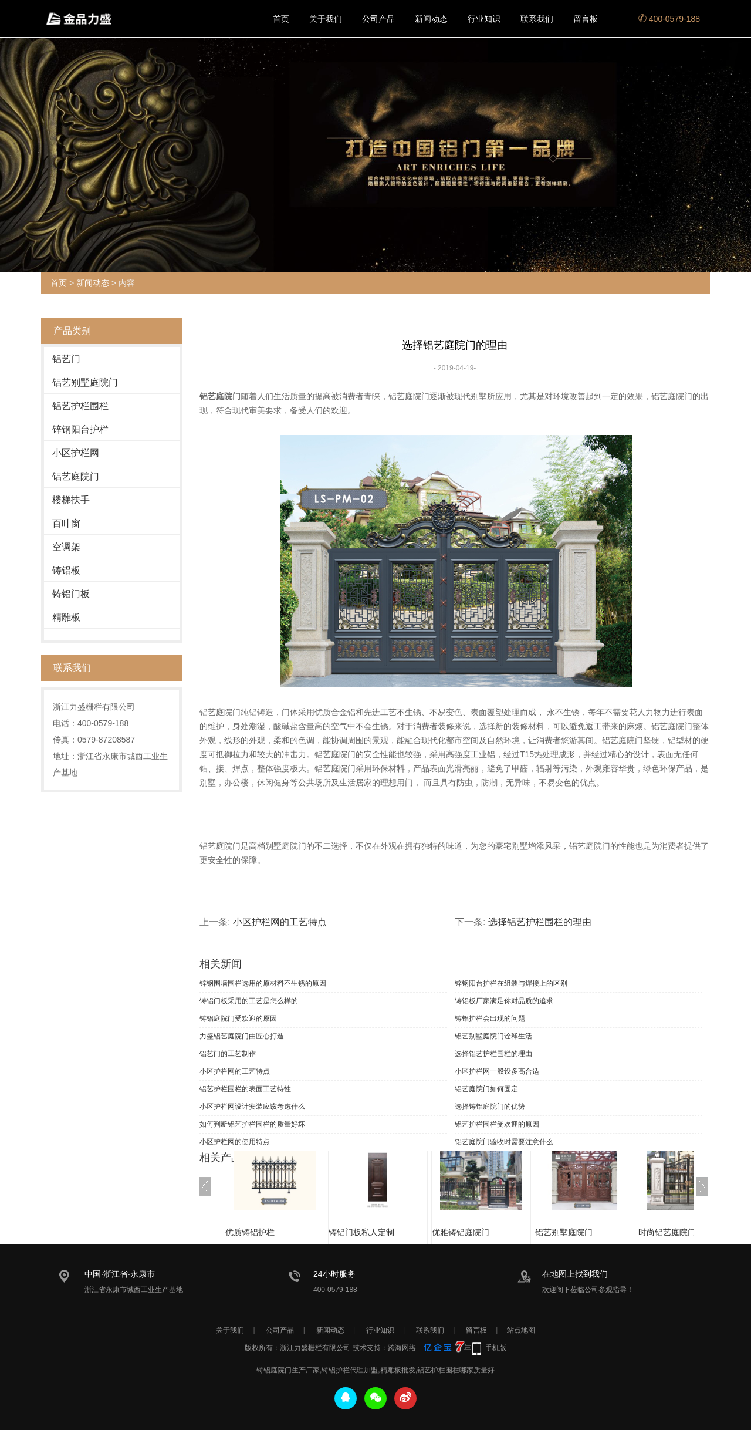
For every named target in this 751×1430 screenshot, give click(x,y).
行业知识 (484, 18)
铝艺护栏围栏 (80, 406)
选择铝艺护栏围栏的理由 (539, 922)
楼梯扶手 (71, 500)
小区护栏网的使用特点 (234, 1142)
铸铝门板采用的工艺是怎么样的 (248, 1001)
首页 (281, 18)
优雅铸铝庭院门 (460, 1232)
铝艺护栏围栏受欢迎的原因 (497, 1124)
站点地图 (521, 1330)
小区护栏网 (75, 453)
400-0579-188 (669, 18)
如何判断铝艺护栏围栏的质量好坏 (252, 1124)
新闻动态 (431, 18)
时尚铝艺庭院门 (667, 1232)
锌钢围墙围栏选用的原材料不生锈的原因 (262, 983)
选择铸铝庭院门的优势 (490, 1106)
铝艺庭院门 (75, 476)
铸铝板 (66, 570)
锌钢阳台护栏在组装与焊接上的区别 (511, 983)
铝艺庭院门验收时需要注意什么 (504, 1142)
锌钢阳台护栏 (80, 429)
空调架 (66, 547)
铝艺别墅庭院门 (85, 382)
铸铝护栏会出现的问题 (490, 1018)
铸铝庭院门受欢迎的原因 (238, 1018)
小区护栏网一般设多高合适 (497, 1071)
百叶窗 (66, 523)
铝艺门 (66, 359)
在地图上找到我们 (575, 1274)
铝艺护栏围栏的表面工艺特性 (245, 1089)
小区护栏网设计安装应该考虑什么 (252, 1106)
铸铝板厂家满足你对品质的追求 (504, 1001)
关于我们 (325, 18)
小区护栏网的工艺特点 (280, 922)
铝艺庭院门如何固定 (486, 1089)
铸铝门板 (71, 594)
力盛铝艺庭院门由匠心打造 (241, 1036)
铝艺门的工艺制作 (227, 1054)
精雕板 (66, 617)
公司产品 (378, 18)
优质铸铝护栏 (250, 1232)
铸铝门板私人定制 (361, 1232)
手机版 (495, 1348)
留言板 (585, 18)
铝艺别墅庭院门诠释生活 (493, 1036)
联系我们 (536, 18)
